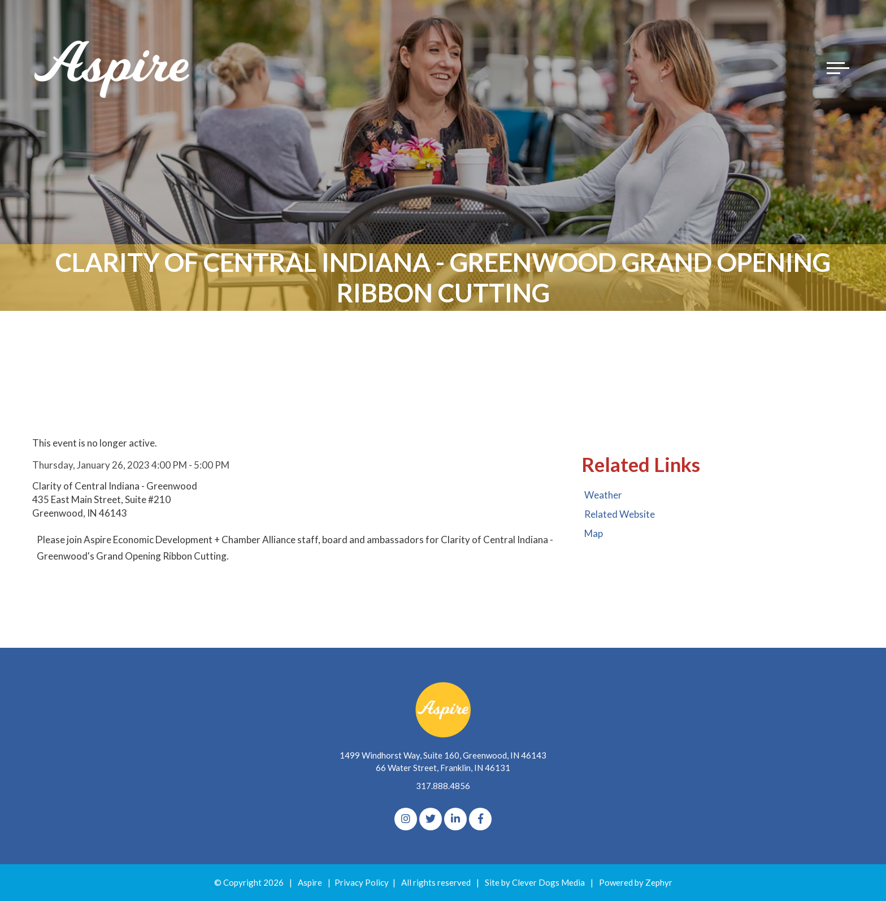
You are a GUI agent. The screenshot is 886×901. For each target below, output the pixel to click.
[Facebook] (480, 819)
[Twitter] (430, 819)
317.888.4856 (443, 786)
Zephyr (658, 882)
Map (593, 533)
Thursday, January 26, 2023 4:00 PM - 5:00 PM (130, 465)
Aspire (310, 882)
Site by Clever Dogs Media (535, 882)
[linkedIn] (455, 819)
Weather (603, 495)
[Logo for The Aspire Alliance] (113, 67)
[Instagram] (405, 819)
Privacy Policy (362, 882)
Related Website (619, 514)
